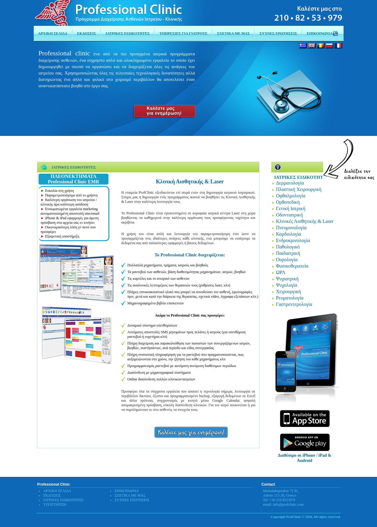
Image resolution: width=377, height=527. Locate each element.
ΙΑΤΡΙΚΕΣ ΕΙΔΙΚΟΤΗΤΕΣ (63, 500)
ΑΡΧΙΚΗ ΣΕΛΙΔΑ (57, 491)
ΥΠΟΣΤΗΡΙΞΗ (55, 504)
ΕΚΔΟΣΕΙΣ (52, 495)
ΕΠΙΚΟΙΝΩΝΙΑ (127, 491)
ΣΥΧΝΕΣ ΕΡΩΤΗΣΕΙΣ (132, 500)
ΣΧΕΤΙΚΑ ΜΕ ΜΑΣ (130, 495)
